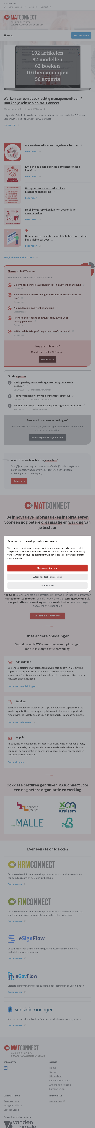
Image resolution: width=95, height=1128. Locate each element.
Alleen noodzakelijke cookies (47, 576)
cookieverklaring (70, 554)
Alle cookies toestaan (47, 568)
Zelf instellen (47, 585)
